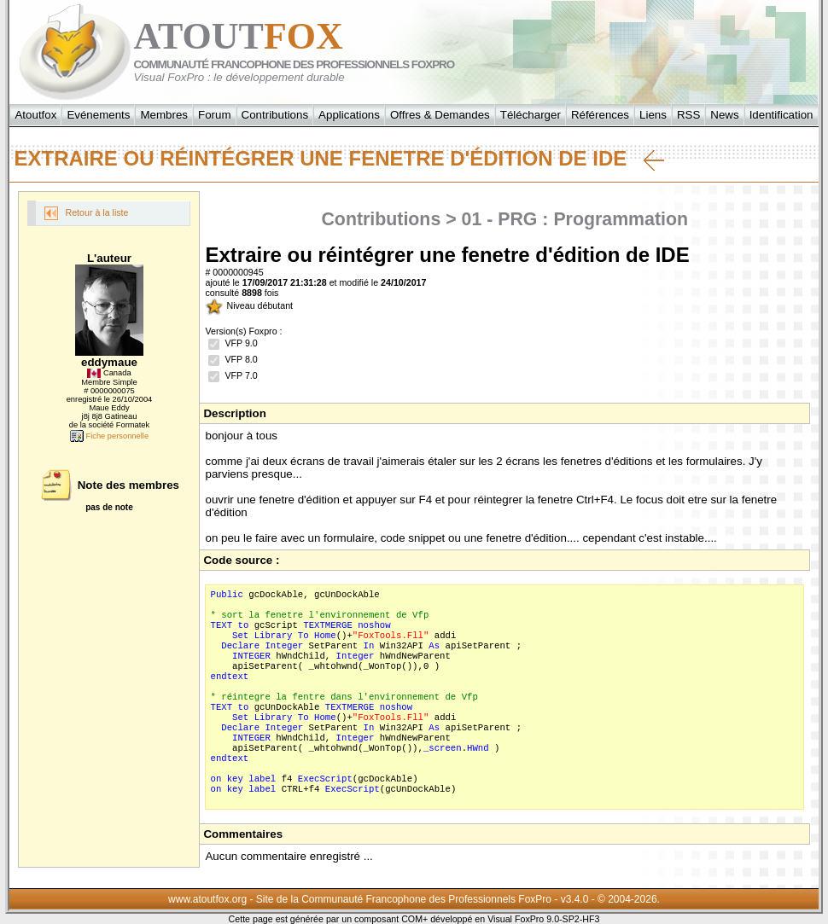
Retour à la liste (86, 213)
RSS (688, 114)
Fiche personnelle (109, 436)
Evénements (98, 114)
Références (600, 114)
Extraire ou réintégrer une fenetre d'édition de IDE (339, 159)
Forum (214, 114)
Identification (781, 114)
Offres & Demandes (440, 114)
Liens (653, 114)
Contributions (275, 114)
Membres (164, 114)
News (724, 114)
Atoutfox (35, 114)
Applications (349, 114)
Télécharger (530, 114)
